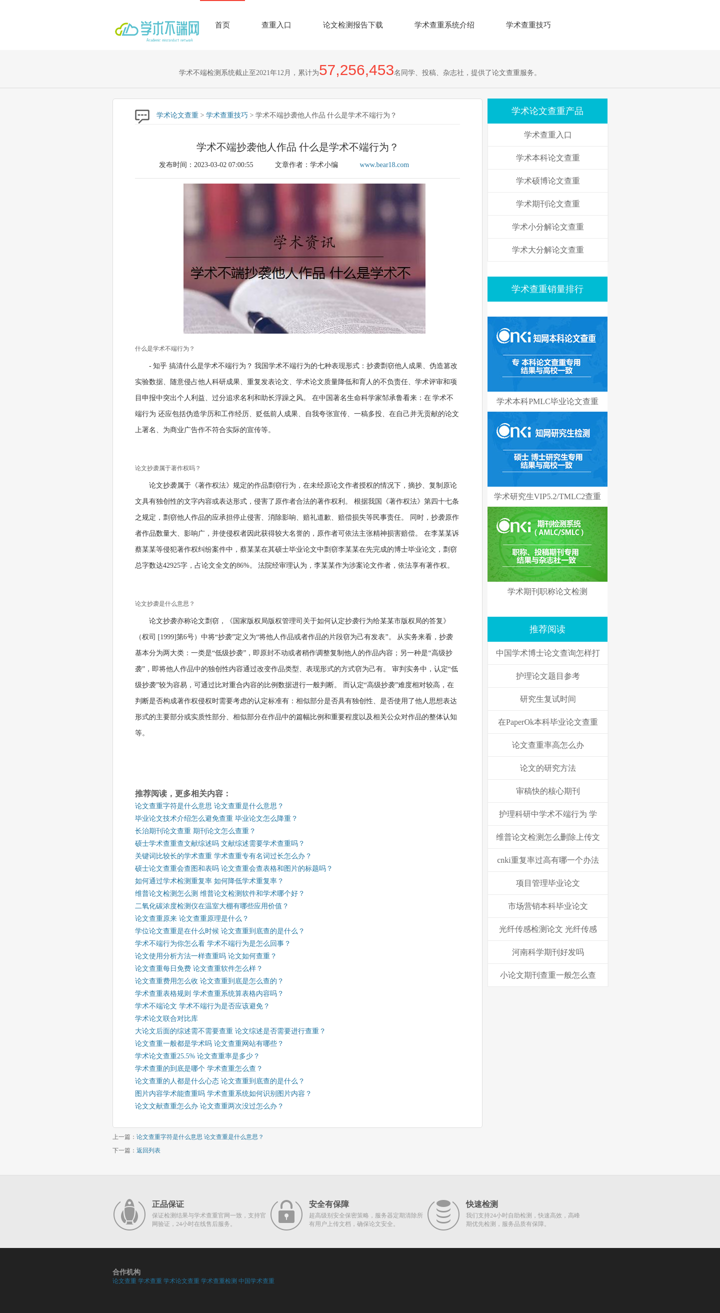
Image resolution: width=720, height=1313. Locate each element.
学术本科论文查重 (548, 158)
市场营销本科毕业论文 (548, 906)
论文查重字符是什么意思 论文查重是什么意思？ (209, 806)
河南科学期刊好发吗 (548, 952)
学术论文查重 (177, 115)
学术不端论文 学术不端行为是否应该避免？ (202, 1006)
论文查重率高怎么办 (548, 745)
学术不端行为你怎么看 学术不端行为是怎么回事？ (213, 943)
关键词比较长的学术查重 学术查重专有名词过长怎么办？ (223, 856)
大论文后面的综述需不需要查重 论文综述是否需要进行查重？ (230, 1031)
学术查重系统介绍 (444, 25)
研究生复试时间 (548, 699)
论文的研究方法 (548, 768)
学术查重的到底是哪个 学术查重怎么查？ (199, 1068)
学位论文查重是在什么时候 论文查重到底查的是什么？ (220, 931)
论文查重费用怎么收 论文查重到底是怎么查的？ (209, 981)
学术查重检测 (219, 1280)
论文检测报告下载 (353, 25)
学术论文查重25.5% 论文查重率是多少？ (197, 1056)
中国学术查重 (256, 1280)
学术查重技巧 (528, 25)
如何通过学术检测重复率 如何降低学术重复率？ (209, 881)
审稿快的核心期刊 (548, 791)
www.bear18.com (385, 165)
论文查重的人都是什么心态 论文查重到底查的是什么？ (220, 1081)
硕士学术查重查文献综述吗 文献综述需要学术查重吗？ (220, 843)
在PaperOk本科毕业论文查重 (548, 722)
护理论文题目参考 (548, 676)
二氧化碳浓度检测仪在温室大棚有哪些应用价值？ (212, 906)
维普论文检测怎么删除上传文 (548, 837)
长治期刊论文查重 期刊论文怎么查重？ (195, 831)
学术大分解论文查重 (548, 250)
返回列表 (148, 1150)
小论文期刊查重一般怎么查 (548, 975)
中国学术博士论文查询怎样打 (548, 653)
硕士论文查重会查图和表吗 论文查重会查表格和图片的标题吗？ (234, 868)
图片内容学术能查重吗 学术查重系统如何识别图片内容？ (223, 1093)
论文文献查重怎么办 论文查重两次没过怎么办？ (209, 1106)
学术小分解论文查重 (548, 227)
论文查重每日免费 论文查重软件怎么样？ (199, 968)
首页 (222, 25)
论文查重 (124, 1280)
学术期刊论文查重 (548, 204)
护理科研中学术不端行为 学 (548, 814)
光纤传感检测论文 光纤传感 (548, 929)
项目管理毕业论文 (548, 883)
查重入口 (277, 25)
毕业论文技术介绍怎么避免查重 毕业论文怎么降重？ (216, 818)
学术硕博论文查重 (548, 181)
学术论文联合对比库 (166, 1018)
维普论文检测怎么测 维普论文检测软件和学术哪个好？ (220, 893)
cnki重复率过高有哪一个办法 (548, 860)
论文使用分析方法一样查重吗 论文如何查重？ (206, 956)
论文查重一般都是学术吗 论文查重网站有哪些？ (209, 1043)
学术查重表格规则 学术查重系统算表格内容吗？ (209, 993)
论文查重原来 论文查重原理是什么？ (192, 918)
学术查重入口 (548, 135)
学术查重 (150, 1280)
